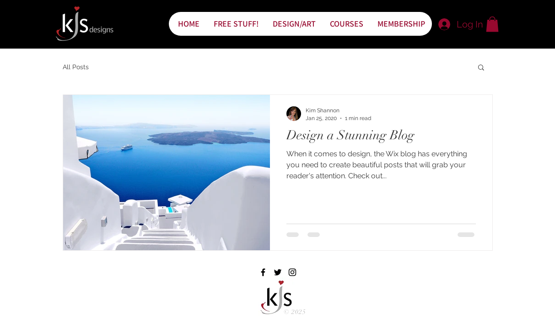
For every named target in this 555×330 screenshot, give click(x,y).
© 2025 (295, 312)
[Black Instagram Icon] (292, 272)
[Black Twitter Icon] (278, 272)
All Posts (76, 67)
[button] (492, 24)
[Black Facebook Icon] (263, 272)
